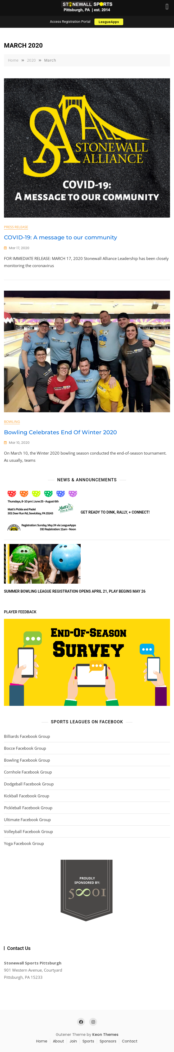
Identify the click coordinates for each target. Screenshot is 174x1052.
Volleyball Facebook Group (28, 831)
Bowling (12, 421)
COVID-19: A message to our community (60, 237)
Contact (130, 1041)
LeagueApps (109, 22)
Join (73, 1041)
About (58, 1041)
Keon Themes (105, 1034)
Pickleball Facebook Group (28, 807)
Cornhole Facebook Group (28, 772)
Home (41, 1041)
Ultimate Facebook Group (27, 819)
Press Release (16, 227)
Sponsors (108, 1041)
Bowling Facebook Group (27, 760)
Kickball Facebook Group (26, 795)
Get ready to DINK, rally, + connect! (115, 512)
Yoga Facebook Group (24, 843)
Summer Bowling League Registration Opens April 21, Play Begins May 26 (74, 591)
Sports (88, 1041)
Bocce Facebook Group (25, 748)
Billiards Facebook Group (27, 736)
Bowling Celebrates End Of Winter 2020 (60, 432)
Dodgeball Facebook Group (29, 783)
